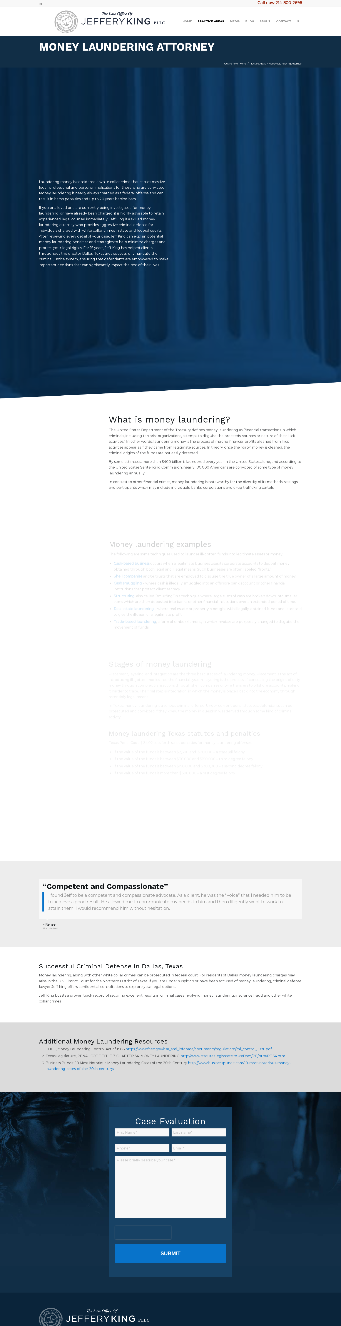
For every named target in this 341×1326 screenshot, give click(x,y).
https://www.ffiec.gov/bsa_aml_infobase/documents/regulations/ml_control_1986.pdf (198, 1049)
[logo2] (103, 21)
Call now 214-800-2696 (279, 2)
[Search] (298, 21)
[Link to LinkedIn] (40, 3)
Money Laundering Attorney (127, 46)
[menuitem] (187, 21)
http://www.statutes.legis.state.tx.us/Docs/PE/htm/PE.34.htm (233, 1056)
